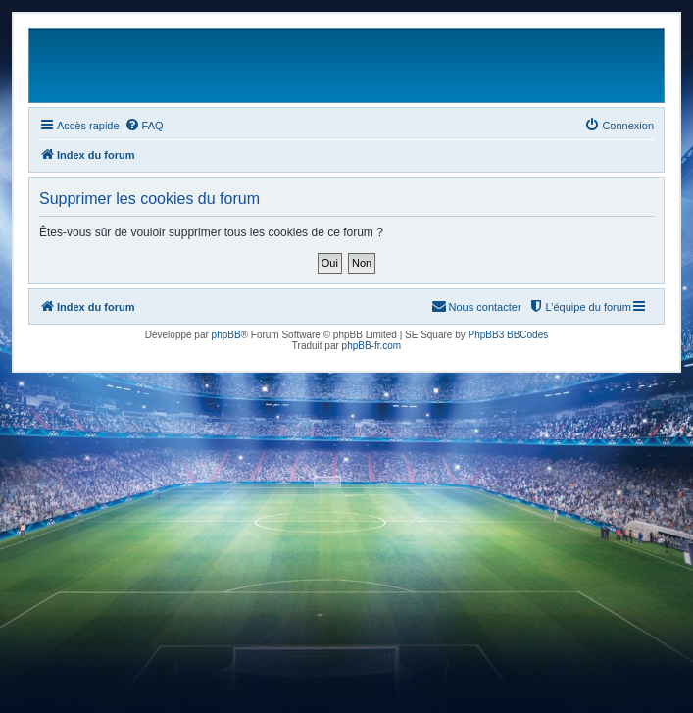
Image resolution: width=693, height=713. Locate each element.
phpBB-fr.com (372, 345)
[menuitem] (144, 125)
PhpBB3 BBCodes (509, 335)
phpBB (226, 335)
